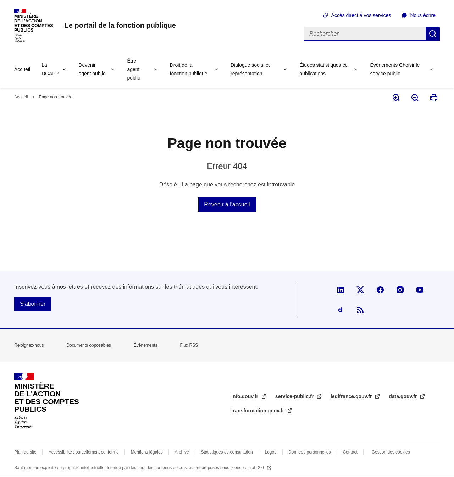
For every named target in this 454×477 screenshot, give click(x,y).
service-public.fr (295, 396)
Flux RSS (189, 345)
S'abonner (32, 304)
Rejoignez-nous (29, 345)
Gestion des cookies (391, 452)
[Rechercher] (365, 34)
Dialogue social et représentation (250, 69)
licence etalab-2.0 (248, 467)
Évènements (145, 345)
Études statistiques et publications (323, 69)
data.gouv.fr (403, 396)
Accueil (22, 69)
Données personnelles (309, 452)
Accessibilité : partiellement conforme (84, 452)
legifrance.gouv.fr (352, 396)
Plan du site (25, 452)
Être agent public (133, 69)
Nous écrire (423, 15)
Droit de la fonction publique (188, 69)
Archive (182, 452)
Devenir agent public (91, 69)
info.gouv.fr (245, 396)
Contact (350, 452)
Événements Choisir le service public (395, 69)
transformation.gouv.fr (258, 410)
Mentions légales (147, 452)
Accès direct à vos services (361, 15)
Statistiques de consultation (227, 452)
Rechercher (433, 34)
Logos (271, 452)
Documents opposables (88, 345)
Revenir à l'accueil (227, 204)
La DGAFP (50, 69)
